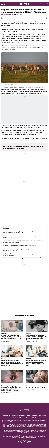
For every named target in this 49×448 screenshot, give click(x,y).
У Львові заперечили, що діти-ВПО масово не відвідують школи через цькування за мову (36, 363)
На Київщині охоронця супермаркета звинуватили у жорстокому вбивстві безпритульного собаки (24, 236)
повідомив (9, 29)
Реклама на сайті (7, 415)
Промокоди (33, 417)
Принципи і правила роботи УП (21, 417)
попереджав (43, 138)
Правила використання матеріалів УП (36, 415)
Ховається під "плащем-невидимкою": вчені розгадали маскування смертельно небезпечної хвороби (22, 231)
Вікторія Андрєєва (6, 14)
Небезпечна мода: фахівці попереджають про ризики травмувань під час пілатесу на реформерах (24, 249)
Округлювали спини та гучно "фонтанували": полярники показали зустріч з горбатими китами (22, 241)
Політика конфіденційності (19, 415)
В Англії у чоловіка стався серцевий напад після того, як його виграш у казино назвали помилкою (11, 337)
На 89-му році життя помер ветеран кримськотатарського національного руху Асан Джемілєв (24, 254)
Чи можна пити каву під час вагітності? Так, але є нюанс (19, 245)
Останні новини (9, 228)
